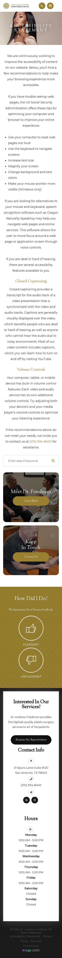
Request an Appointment (31, 740)
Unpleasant (31, 676)
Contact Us (31, 557)
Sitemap (36, 941)
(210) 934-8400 (41, 441)
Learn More (31, 501)
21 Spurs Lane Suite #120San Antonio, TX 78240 (31, 770)
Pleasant (31, 644)
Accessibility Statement (25, 936)
